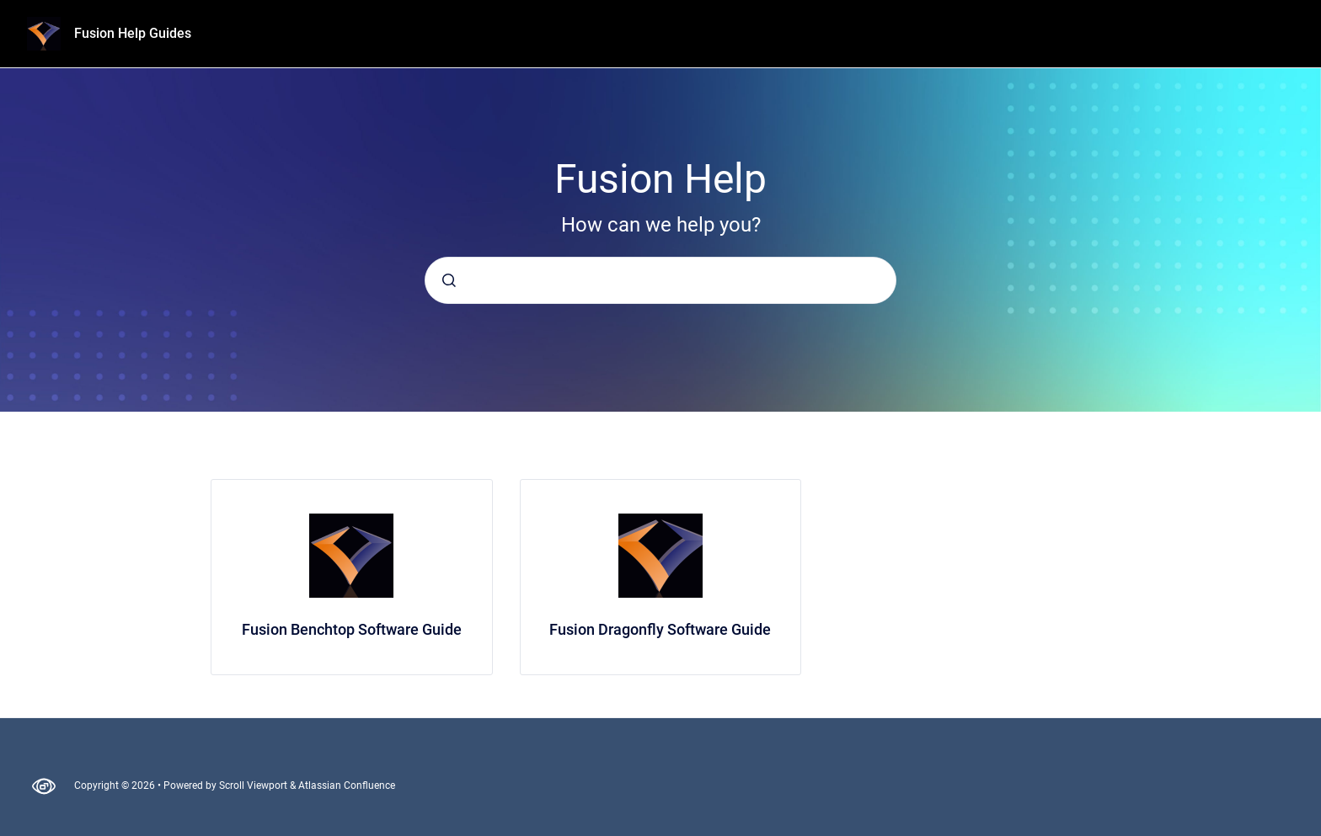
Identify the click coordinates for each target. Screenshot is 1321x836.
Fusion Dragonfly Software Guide (660, 629)
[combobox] (660, 280)
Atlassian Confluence (346, 785)
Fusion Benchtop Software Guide (352, 629)
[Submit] (449, 280)
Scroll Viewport (254, 785)
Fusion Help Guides (132, 33)
